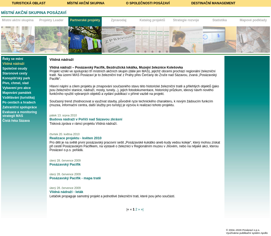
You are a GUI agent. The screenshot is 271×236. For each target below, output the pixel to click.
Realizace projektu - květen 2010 (75, 138)
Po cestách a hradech (19, 102)
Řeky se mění (12, 59)
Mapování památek (16, 93)
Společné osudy (14, 68)
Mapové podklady (253, 20)
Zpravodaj (118, 20)
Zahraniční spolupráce (19, 107)
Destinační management (213, 3)
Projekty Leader (51, 20)
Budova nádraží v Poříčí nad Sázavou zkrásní (86, 119)
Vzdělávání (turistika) (18, 97)
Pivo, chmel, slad (15, 83)
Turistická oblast (28, 3)
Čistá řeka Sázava (16, 121)
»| (142, 209)
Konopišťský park (16, 78)
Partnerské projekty (85, 20)
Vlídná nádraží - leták (66, 192)
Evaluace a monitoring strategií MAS (19, 114)
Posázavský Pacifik (65, 164)
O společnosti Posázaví (148, 3)
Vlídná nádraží (13, 64)
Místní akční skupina (85, 3)
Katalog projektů (152, 20)
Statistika (219, 20)
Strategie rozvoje (186, 20)
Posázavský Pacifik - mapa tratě (75, 178)
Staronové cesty (14, 73)
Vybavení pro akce (16, 88)
